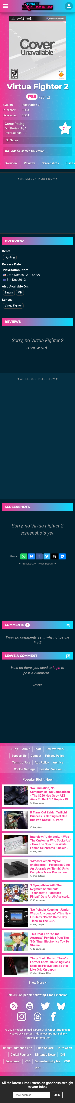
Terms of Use (21, 762)
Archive (58, 762)
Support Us (19, 756)
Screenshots (50, 163)
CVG (67, 1061)
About (26, 749)
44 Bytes (27, 1033)
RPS (38, 1068)
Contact (36, 756)
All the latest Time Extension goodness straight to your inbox (37, 1085)
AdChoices (40, 1033)
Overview (11, 163)
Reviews (29, 163)
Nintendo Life (23, 1048)
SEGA (25, 110)
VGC (28, 1061)
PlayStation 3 (31, 105)
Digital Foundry (21, 1054)
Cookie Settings (24, 769)
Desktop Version (50, 769)
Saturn (9, 292)
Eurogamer (13, 1061)
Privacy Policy (54, 756)
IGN (62, 1054)
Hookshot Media (24, 1029)
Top (14, 749)
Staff (37, 749)
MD (20, 292)
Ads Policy (42, 762)
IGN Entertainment (58, 1029)
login (56, 668)
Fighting (10, 257)
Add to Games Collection (24, 151)
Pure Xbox (65, 1048)
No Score (12, 140)
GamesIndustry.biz (47, 1061)
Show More (38, 982)
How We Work (54, 749)
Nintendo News (45, 1054)
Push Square (45, 1048)
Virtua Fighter (13, 305)
